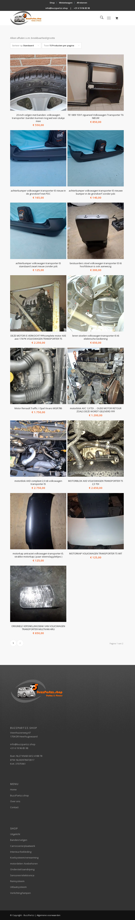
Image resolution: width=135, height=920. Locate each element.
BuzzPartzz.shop (19, 795)
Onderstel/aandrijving (22, 869)
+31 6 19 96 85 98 (82, 8)
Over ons (15, 801)
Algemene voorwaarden (48, 915)
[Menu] (109, 18)
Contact (14, 807)
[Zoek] (99, 18)
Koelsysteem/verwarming (24, 857)
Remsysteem (17, 881)
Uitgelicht (15, 834)
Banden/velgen (18, 840)
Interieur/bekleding (20, 851)
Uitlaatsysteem (18, 887)
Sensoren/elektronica (22, 875)
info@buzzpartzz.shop (56, 8)
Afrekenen (82, 2)
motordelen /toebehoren (24, 863)
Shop (52, 2)
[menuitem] (52, 3)
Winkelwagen (65, 2)
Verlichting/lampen (20, 893)
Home (13, 789)
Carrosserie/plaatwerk (22, 846)
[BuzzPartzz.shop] (56, 18)
